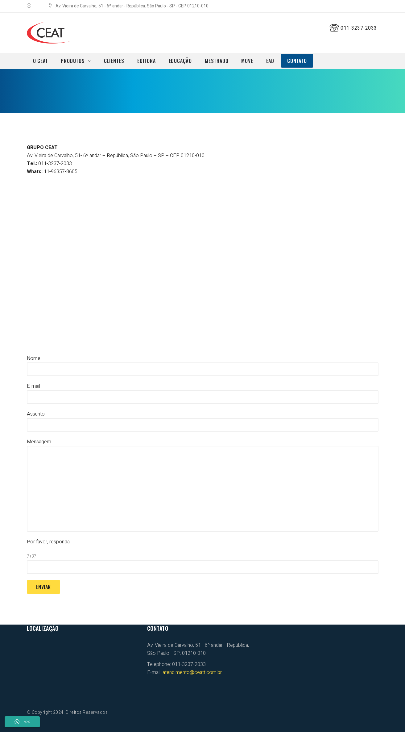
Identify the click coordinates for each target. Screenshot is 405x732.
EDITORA (146, 61)
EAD (270, 61)
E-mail (202, 391)
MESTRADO (216, 61)
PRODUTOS (73, 61)
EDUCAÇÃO (180, 61)
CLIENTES (114, 61)
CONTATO (297, 61)
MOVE (247, 61)
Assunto (202, 419)
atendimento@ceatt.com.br (192, 672)
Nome (202, 364)
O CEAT (40, 61)
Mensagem (202, 485)
